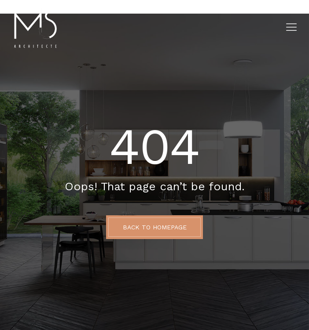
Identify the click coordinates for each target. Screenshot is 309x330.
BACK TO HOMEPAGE (155, 227)
